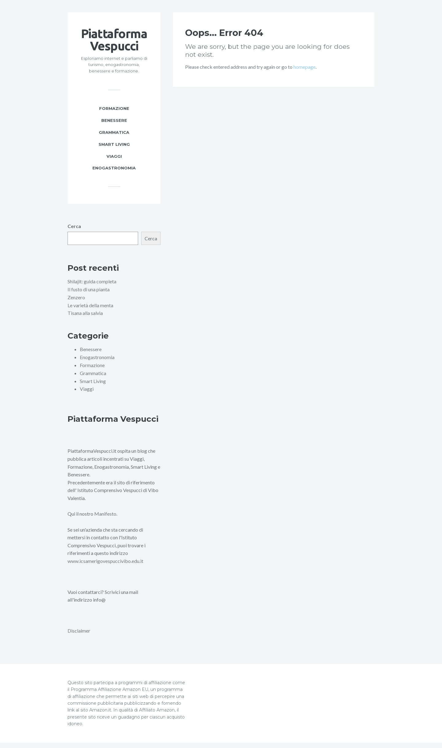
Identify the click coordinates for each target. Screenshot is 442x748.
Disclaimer (79, 636)
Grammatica (114, 138)
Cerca (74, 232)
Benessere (114, 126)
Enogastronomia (114, 174)
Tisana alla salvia (85, 319)
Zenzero (76, 303)
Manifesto (105, 519)
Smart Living (114, 150)
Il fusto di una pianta (89, 296)
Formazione (114, 114)
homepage (304, 73)
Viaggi (114, 162)
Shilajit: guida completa (92, 288)
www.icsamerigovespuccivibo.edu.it (105, 566)
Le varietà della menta (90, 311)
